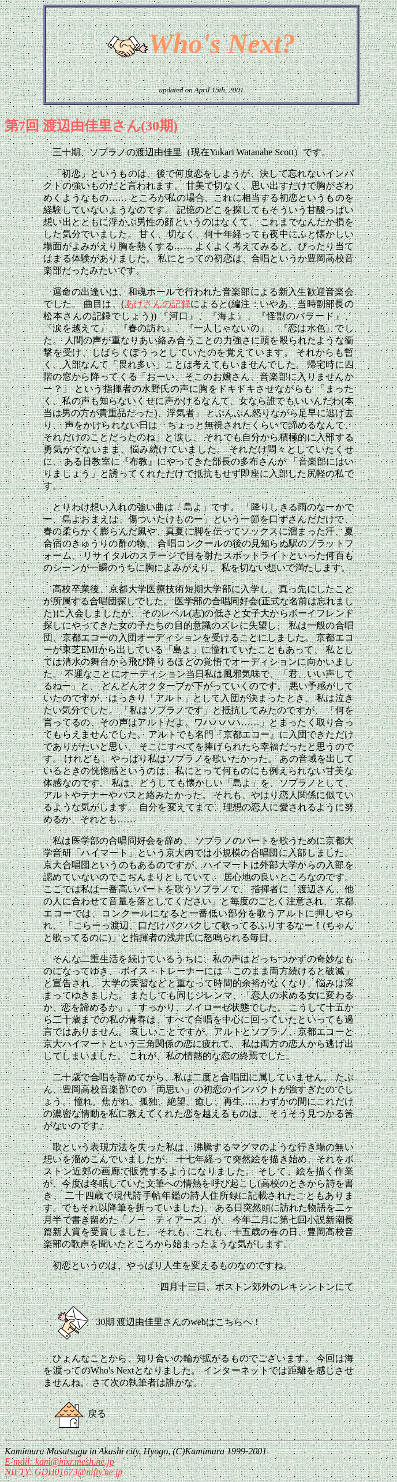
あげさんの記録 (157, 304)
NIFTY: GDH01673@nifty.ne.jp (63, 1472)
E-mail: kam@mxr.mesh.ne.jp (59, 1461)
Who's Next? (221, 43)
